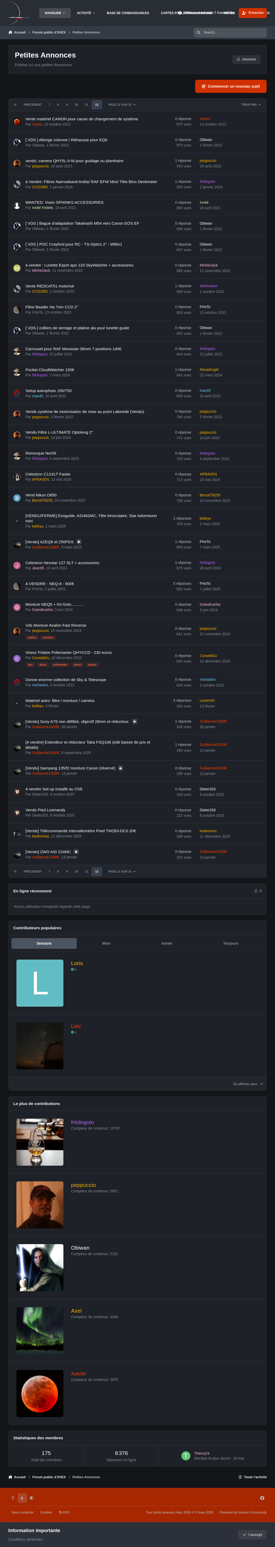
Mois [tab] (106, 943)
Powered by (243, 1512)
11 (86, 104)
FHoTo (37, 312)
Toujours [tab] (230, 943)
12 (96, 104)
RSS (64, 1512)
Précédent (33, 104)
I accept (252, 1535)
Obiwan (38, 145)
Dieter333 (40, 794)
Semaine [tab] (44, 943)
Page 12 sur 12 (122, 104)
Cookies (46, 1512)
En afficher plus (248, 1084)
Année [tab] (166, 943)
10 (76, 104)
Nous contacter (22, 1512)
